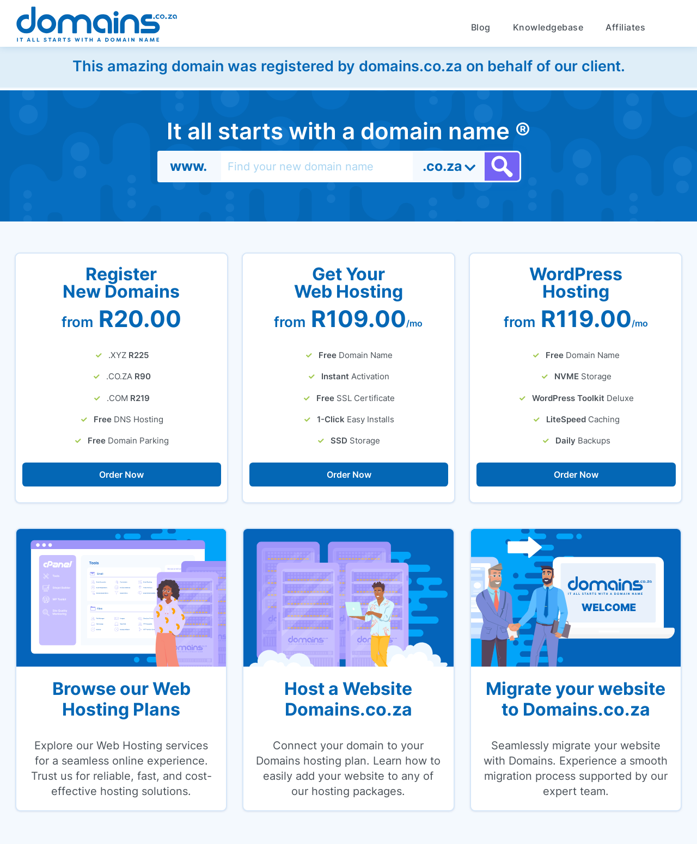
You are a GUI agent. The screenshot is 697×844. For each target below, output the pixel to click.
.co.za (442, 166)
